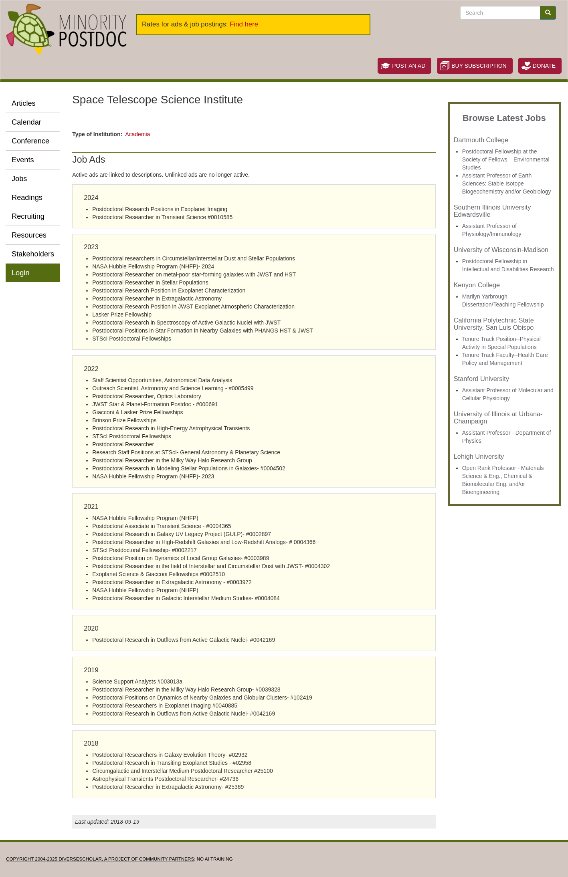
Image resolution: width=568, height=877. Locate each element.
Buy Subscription (478, 65)
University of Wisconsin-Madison (501, 249)
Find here (244, 24)
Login (21, 273)
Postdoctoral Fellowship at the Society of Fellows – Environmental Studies (506, 159)
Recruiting (28, 216)
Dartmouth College (481, 139)
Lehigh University (479, 456)
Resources (29, 235)
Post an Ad (408, 65)
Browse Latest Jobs (504, 118)
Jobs (19, 179)
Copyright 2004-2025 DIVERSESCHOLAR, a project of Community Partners (100, 858)
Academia (137, 134)
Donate (544, 65)
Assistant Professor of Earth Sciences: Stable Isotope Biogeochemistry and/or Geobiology (506, 183)
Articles (24, 103)
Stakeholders (33, 254)
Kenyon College (477, 284)
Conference (30, 141)
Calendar (26, 122)
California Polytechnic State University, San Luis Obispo (494, 324)
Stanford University (481, 378)
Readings (27, 198)
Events (23, 160)
